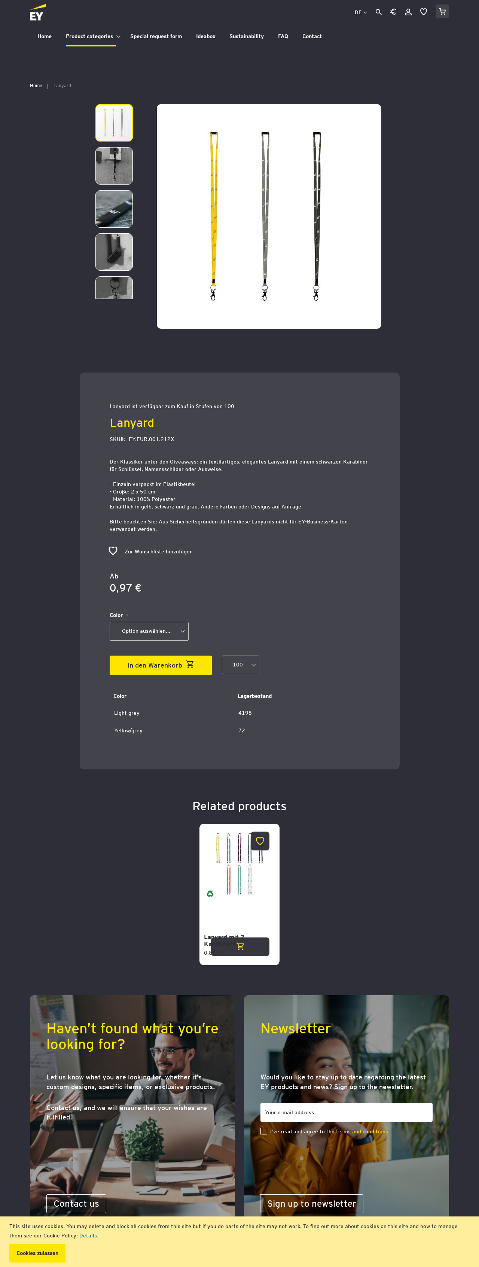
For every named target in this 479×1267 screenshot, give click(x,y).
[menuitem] (44, 36)
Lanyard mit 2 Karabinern (224, 940)
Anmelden (408, 12)
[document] (240, 1242)
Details (88, 1236)
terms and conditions (362, 1131)
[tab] (239, 36)
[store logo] (54, 13)
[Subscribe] (311, 1203)
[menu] (239, 36)
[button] (393, 13)
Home (36, 85)
